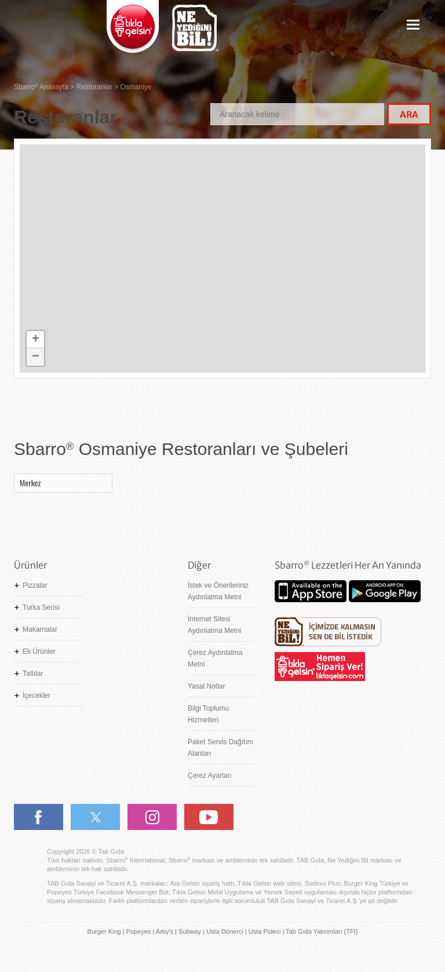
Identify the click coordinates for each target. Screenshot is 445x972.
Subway (189, 931)
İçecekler (36, 695)
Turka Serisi (41, 607)
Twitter (95, 817)
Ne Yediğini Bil (328, 631)
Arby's (164, 931)
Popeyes (138, 931)
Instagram (152, 817)
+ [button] (35, 339)
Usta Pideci (265, 931)
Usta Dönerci (224, 931)
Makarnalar (40, 629)
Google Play (385, 591)
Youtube (209, 817)
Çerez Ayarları (210, 775)
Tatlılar (33, 673)
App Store (310, 591)
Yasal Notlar (206, 686)
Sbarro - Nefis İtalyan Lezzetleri (54, 32)
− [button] (35, 357)
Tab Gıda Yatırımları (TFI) (322, 931)
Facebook (38, 817)
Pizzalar (35, 585)
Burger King (104, 931)
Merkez (30, 482)
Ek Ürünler (39, 651)
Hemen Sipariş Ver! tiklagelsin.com (320, 666)
